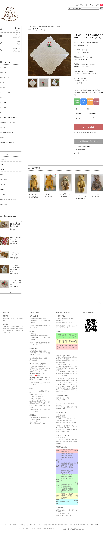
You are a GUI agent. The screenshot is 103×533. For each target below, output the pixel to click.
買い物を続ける (80, 149)
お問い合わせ (24, 525)
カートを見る (97, 5)
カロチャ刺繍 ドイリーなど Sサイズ (50, 26)
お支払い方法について (50, 525)
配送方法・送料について (65, 525)
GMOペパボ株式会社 (43, 528)
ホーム (7, 525)
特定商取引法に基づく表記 (81, 525)
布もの (35, 26)
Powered (72, 528)
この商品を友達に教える (83, 146)
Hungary (36, 28)
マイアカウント (82, 5)
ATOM (96, 525)
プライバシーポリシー (36, 525)
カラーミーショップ (22, 528)
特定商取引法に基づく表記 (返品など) (85, 132)
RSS (91, 525)
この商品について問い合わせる (88, 141)
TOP (29, 26)
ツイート (76, 153)
